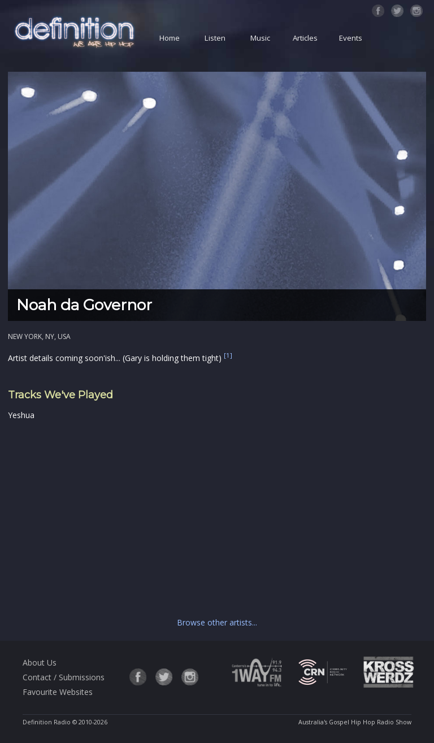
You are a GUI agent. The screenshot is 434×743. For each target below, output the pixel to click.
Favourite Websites (58, 691)
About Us (40, 662)
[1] (228, 355)
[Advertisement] (217, 516)
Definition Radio (47, 722)
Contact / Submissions (64, 677)
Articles (305, 38)
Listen (215, 38)
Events (350, 38)
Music (260, 38)
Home (169, 38)
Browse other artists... (217, 622)
